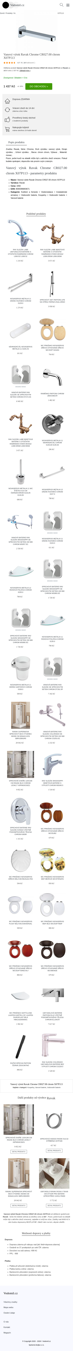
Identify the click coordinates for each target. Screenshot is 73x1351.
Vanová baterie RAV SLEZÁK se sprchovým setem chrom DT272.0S (20, 394)
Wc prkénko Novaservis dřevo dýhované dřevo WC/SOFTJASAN (52, 348)
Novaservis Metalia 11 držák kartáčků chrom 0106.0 (20, 687)
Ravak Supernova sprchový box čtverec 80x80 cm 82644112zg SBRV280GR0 (18, 1194)
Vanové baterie (40, 1087)
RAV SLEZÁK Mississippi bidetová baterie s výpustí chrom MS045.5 (52, 783)
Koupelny (30, 1087)
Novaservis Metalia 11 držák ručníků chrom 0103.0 (52, 541)
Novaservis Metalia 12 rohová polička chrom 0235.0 (20, 590)
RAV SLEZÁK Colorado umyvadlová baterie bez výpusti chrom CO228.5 (52, 1064)
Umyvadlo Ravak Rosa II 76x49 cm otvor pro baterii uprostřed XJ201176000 (54, 1194)
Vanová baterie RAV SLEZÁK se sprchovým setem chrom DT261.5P (52, 687)
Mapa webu (8, 1307)
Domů (2, 13)
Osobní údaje (9, 1313)
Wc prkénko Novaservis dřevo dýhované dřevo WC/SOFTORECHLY (20, 968)
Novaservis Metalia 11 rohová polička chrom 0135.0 (52, 639)
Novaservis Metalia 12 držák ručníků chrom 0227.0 (52, 492)
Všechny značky (10, 1302)
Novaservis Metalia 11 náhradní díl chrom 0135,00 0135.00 (52, 443)
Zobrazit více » (25, 71)
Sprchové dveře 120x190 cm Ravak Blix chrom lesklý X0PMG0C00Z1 (20, 783)
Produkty (9, 13)
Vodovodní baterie (54, 1087)
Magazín (7, 1333)
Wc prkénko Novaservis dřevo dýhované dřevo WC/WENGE (52, 968)
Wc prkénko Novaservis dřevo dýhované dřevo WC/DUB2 (52, 831)
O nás (6, 1322)
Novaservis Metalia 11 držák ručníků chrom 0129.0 (20, 301)
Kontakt (7, 1327)
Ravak (65, 68)
